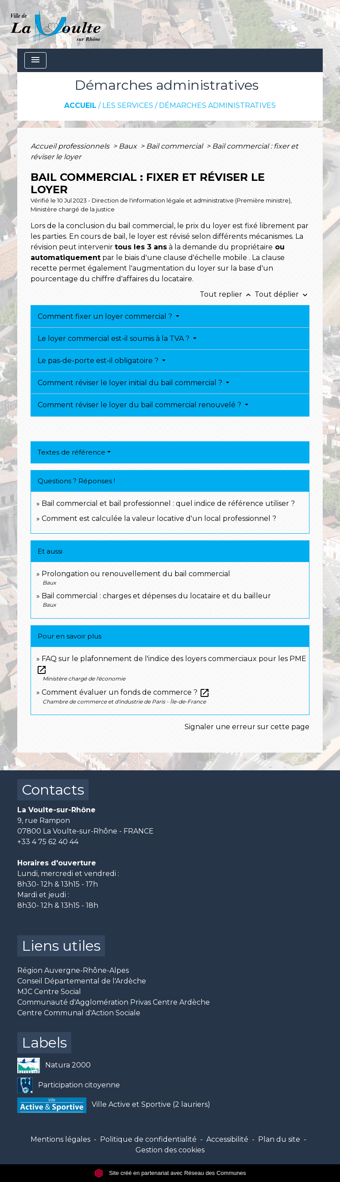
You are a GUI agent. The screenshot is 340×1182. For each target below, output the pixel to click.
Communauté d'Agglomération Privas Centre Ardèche (113, 1002)
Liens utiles (61, 945)
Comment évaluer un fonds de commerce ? (126, 692)
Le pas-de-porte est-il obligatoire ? (99, 360)
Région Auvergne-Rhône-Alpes (73, 970)
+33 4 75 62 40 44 (47, 842)
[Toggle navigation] (35, 60)
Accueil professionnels (71, 146)
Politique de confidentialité (148, 1139)
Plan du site (279, 1139)
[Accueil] (55, 24)
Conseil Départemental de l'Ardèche (81, 981)
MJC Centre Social (49, 991)
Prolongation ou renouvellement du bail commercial (136, 574)
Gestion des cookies (170, 1150)
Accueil (80, 105)
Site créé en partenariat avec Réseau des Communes (170, 1173)
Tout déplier (282, 294)
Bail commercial (175, 146)
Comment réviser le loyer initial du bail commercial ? (131, 383)
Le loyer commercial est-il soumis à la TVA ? (114, 338)
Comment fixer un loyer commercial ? (106, 316)
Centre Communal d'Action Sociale (78, 1013)
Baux (129, 146)
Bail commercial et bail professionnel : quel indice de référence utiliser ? (168, 503)
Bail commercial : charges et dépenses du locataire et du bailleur (156, 596)
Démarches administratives (217, 105)
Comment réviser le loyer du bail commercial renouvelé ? (140, 405)
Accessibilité (227, 1139)
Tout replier (227, 294)
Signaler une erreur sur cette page (247, 727)
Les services (127, 105)
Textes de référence (71, 452)
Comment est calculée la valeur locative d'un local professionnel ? (159, 518)
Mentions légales (60, 1139)
